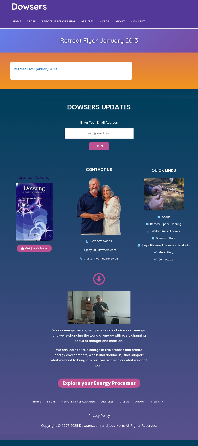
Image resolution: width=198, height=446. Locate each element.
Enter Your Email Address (99, 122)
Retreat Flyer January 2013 (35, 69)
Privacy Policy (99, 415)
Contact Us (99, 169)
